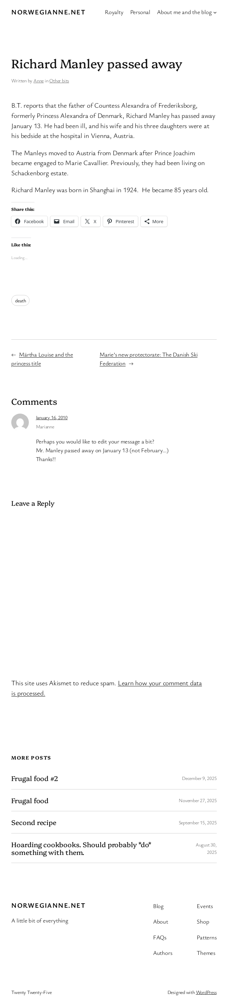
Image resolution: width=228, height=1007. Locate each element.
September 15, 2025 (198, 822)
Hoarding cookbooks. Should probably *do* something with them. (81, 848)
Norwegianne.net (48, 12)
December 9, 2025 (199, 778)
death (20, 300)
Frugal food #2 (34, 778)
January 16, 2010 (52, 417)
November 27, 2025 (197, 800)
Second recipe (33, 822)
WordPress (206, 992)
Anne (38, 80)
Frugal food (30, 800)
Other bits (59, 80)
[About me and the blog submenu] (215, 12)
